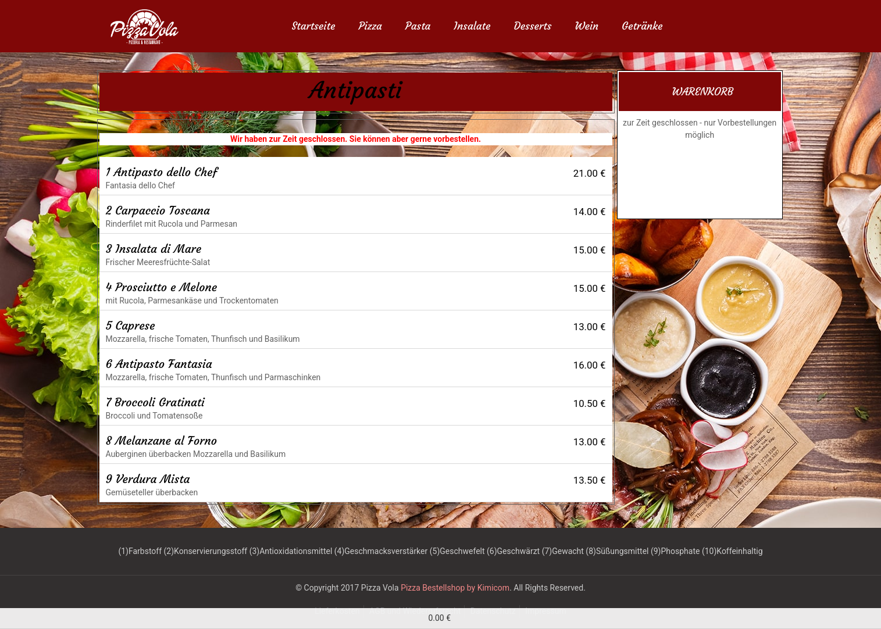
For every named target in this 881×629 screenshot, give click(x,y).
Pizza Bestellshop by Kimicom (455, 587)
